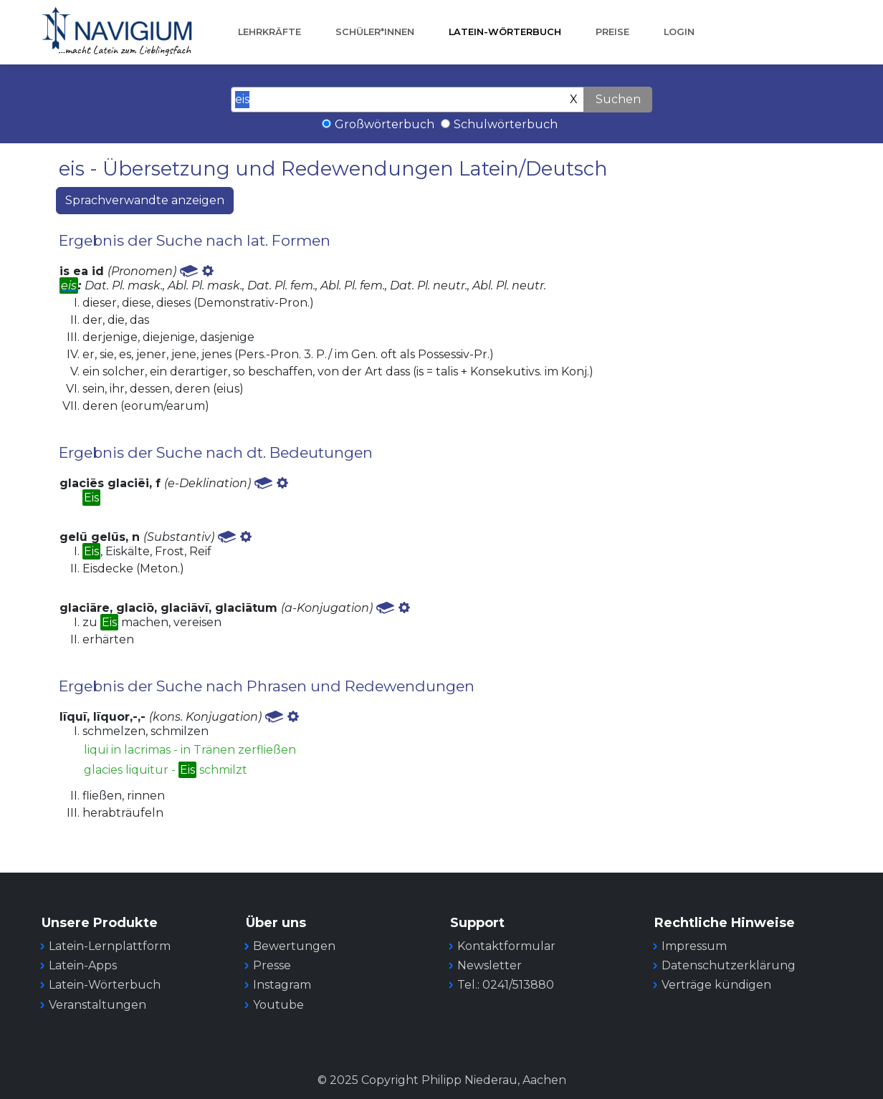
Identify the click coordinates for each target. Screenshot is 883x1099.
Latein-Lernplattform (110, 946)
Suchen (618, 99)
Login (679, 32)
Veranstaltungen (97, 1005)
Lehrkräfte (269, 32)
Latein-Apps (83, 965)
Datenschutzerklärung (729, 965)
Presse (272, 965)
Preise (612, 32)
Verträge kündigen (716, 985)
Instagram (282, 985)
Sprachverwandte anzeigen (144, 200)
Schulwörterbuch (506, 124)
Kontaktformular (506, 946)
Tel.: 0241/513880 (505, 985)
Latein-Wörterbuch (505, 32)
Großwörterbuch (384, 124)
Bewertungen (294, 946)
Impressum (694, 946)
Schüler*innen (374, 32)
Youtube (278, 1005)
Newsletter (489, 965)
